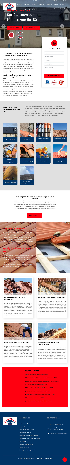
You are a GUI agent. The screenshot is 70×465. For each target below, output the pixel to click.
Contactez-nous (31, 28)
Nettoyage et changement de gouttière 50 (27, 7)
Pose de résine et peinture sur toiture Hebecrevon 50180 (39, 401)
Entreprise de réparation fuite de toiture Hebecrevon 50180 (39, 387)
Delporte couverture (30, 458)
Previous (3, 26)
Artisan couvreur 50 (24, 423)
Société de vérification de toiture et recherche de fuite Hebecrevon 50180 (42, 381)
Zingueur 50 (7, 5)
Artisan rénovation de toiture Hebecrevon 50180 (37, 374)
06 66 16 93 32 (63, 1)
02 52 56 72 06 (54, 1)
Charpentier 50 (42, 5)
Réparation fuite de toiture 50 (49, 6)
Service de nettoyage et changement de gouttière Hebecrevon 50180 (41, 378)
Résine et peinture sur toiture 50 (13, 7)
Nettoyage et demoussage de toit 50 (63, 6)
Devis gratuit (34, 215)
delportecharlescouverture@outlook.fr (58, 433)
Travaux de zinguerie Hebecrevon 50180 (35, 397)
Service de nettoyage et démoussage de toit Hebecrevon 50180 (40, 394)
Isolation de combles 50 (56, 6)
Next (62, 26)
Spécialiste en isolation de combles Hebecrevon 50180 (38, 391)
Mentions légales (40, 458)
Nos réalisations (14, 28)
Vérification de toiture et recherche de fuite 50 (34, 7)
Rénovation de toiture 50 (19, 6)
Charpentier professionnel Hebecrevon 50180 (36, 384)
